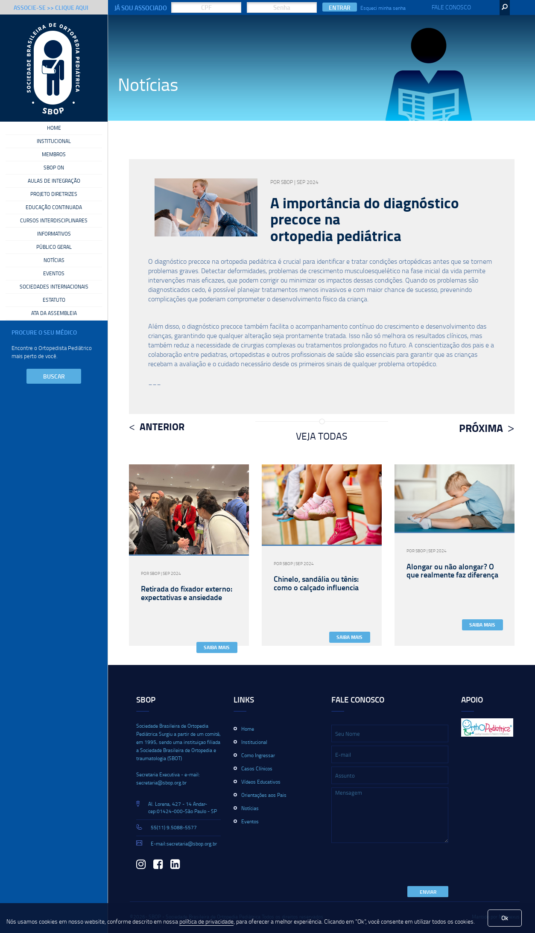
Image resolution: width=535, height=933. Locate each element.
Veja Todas (321, 436)
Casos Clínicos (256, 768)
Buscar (54, 376)
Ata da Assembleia (54, 313)
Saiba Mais (217, 647)
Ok (504, 918)
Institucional (54, 141)
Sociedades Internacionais (54, 286)
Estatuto (54, 300)
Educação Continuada (54, 207)
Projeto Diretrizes (53, 194)
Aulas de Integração (54, 181)
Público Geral (54, 247)
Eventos (53, 273)
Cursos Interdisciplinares (54, 220)
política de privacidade (206, 921)
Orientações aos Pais (264, 795)
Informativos (54, 233)
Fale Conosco (451, 7)
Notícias (54, 260)
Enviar (428, 891)
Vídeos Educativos (261, 781)
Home (54, 128)
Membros (54, 154)
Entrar (340, 7)
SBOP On (54, 167)
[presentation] (396, 865)
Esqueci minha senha (383, 8)
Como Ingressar (258, 755)
